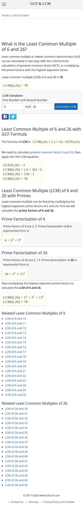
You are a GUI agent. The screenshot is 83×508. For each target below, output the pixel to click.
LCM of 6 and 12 (15, 328)
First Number (11, 100)
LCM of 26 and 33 (16, 423)
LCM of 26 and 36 (16, 437)
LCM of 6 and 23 (15, 380)
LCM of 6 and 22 (15, 376)
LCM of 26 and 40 (16, 456)
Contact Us (17, 502)
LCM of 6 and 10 (15, 318)
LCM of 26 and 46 (16, 485)
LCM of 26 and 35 (16, 432)
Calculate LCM (66, 106)
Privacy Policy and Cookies (59, 502)
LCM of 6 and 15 (15, 342)
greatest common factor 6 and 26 (51, 152)
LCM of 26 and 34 (16, 428)
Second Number (37, 100)
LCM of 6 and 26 (15, 395)
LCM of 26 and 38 (16, 447)
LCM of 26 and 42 (16, 466)
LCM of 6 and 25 (15, 390)
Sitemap (33, 502)
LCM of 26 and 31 (16, 413)
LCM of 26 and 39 (16, 452)
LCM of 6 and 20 (15, 366)
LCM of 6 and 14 (15, 338)
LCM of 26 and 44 (16, 475)
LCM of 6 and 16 (15, 347)
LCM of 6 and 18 (15, 357)
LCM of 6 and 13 (15, 333)
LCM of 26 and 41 (16, 461)
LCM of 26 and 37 (16, 442)
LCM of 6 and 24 (15, 385)
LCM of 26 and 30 (16, 409)
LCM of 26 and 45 (16, 480)
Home (5, 15)
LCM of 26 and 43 (16, 470)
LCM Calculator (20, 15)
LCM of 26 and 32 (16, 418)
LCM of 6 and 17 (15, 352)
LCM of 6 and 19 (15, 361)
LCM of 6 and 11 (15, 323)
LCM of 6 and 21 (15, 371)
